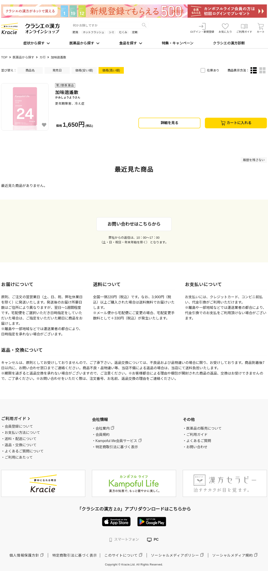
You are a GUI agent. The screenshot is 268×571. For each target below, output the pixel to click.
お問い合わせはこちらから (134, 224)
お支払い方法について (22, 432)
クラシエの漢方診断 (229, 43)
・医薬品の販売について (202, 428)
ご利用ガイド (244, 28)
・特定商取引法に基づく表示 (115, 447)
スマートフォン (124, 540)
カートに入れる (236, 123)
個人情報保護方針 (24, 555)
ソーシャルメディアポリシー (175, 555)
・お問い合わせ (195, 447)
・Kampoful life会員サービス (114, 441)
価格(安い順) (84, 70)
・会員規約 (101, 434)
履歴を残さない (254, 160)
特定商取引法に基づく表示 (74, 555)
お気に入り (225, 28)
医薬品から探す (84, 43)
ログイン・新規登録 (202, 28)
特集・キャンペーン (177, 43)
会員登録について (19, 426)
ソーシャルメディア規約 (232, 555)
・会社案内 (101, 428)
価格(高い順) (111, 70)
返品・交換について (21, 445)
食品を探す (130, 43)
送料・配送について (21, 439)
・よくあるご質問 (197, 441)
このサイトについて (121, 555)
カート (261, 28)
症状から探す (36, 43)
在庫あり (213, 70)
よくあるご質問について (24, 451)
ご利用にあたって (19, 457)
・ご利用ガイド (195, 434)
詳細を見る (169, 123)
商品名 (30, 70)
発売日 (57, 70)
